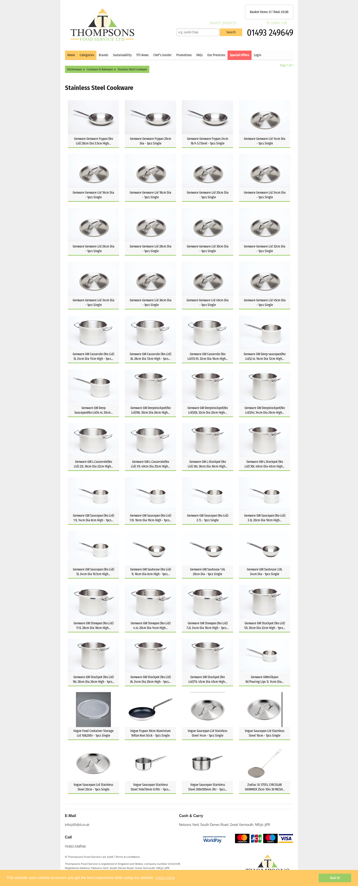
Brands (103, 55)
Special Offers (239, 55)
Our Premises (216, 55)
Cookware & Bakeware (100, 69)
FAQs (199, 55)
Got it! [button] (335, 878)
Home (71, 55)
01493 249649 (270, 32)
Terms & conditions (127, 857)
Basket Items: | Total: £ (269, 12)
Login (257, 55)
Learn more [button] (165, 878)
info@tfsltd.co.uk (77, 825)
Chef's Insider (162, 55)
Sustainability (122, 55)
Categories (87, 55)
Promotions (184, 55)
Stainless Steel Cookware (132, 69)
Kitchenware (74, 69)
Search (230, 32)
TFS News (142, 55)
